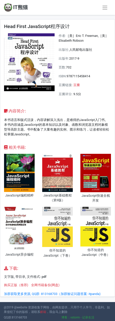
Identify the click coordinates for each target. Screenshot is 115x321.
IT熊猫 (16, 8)
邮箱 (43, 312)
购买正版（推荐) (16, 285)
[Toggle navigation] (105, 8)
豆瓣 (76, 85)
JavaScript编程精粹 (19, 195)
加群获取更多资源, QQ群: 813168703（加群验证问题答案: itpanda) (52, 294)
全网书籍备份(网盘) (45, 285)
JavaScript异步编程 (19, 254)
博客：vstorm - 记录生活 (78, 317)
